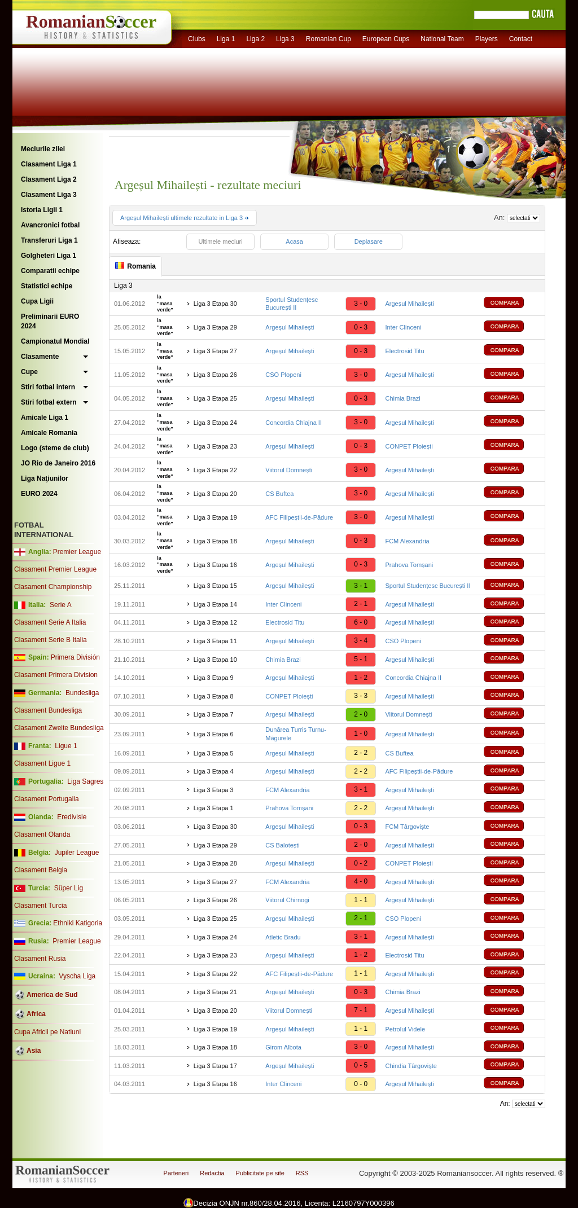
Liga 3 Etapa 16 (215, 564)
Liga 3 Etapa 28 (215, 863)
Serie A (61, 605)
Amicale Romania (49, 433)
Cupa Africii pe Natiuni (47, 1032)
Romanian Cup (328, 39)
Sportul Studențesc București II (427, 585)
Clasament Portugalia (46, 799)
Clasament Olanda (42, 834)
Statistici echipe (46, 286)
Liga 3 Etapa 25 (215, 398)
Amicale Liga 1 (44, 417)
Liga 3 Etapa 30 (215, 303)
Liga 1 (226, 39)
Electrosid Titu (404, 351)
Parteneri (176, 1173)
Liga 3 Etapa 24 (215, 422)
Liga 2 (255, 39)
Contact (520, 39)
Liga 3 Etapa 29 (215, 327)
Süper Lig (68, 888)
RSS (302, 1173)
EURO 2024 (39, 494)
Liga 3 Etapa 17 (215, 1065)
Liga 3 (285, 39)
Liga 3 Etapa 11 (215, 641)
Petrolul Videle (405, 1029)
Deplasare (368, 241)
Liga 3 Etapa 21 (215, 992)
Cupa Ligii (37, 301)
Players (486, 39)
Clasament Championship (52, 587)
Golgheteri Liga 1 (48, 256)
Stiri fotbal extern (49, 402)
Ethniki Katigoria (77, 923)
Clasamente (40, 357)
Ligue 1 (66, 746)
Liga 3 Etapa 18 (215, 541)
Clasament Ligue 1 (42, 763)
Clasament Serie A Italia (50, 622)
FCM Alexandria (407, 541)
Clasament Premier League (55, 569)
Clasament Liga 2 (49, 179)
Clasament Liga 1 (49, 164)
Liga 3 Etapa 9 (214, 677)
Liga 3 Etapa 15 (215, 585)
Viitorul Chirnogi (287, 900)
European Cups (385, 39)
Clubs (196, 39)
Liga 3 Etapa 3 (214, 790)
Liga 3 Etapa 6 (214, 734)
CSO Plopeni (283, 374)
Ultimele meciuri (220, 241)
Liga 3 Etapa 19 (215, 517)
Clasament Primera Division (56, 675)
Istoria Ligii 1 (42, 210)
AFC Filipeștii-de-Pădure (299, 517)
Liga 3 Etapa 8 (214, 696)
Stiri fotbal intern (48, 387)
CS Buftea (279, 493)
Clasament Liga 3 (49, 195)
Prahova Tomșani (409, 564)
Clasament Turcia (40, 906)
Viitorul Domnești (288, 470)
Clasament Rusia (39, 959)
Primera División (75, 657)
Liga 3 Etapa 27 (215, 351)
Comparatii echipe (50, 271)
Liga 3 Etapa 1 (214, 808)
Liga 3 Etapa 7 (214, 714)
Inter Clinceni (403, 327)
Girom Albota (283, 1047)
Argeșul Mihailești (409, 303)
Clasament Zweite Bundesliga (59, 728)
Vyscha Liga (76, 976)
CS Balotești (282, 845)
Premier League (77, 552)
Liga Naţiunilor (44, 478)
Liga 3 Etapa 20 (215, 493)
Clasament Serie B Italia (50, 640)
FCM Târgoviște (407, 826)
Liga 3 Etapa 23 (215, 446)
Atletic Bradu (282, 937)
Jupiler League (77, 852)
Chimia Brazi (402, 398)
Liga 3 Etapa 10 (215, 659)
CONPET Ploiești (408, 446)
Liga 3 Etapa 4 (214, 771)
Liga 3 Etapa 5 (214, 753)
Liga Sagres (85, 781)
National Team (442, 39)
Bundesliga (82, 693)
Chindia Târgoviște (411, 1065)
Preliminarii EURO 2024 (50, 321)
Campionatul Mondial (55, 341)
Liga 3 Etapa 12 (215, 622)
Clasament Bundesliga (48, 710)
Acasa (294, 241)
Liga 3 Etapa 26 (215, 374)
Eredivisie (71, 817)
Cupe (29, 372)
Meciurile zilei (43, 149)
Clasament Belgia (40, 870)
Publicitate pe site (260, 1173)
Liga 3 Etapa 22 (215, 470)
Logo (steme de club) (55, 448)
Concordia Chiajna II (293, 422)
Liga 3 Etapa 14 (215, 604)
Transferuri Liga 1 (49, 240)
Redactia (212, 1173)
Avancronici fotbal (50, 225)
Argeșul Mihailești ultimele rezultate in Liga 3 (184, 217)
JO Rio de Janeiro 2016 (58, 463)
